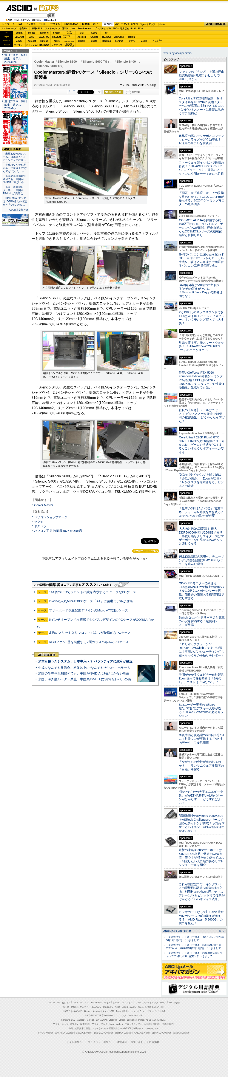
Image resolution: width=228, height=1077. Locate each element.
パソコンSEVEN (69, 32)
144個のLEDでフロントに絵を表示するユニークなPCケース (92, 592)
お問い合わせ (138, 1042)
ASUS (94, 33)
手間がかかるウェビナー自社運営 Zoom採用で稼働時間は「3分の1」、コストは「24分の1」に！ (203, 678)
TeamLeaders (85, 28)
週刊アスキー (68, 28)
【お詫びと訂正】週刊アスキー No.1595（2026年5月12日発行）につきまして (195, 939)
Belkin (131, 37)
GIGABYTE (56, 37)
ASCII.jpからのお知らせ (177, 931)
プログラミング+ (102, 28)
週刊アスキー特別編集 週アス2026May (15, 105)
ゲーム (161, 24)
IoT (20, 24)
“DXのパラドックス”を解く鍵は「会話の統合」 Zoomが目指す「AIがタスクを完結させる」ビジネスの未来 (201, 480)
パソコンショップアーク (50, 517)
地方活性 (124, 28)
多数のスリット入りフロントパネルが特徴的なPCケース (90, 632)
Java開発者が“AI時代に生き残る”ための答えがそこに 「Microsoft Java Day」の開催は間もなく (200, 290)
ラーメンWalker (45, 1033)
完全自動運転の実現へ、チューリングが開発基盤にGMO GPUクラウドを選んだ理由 (201, 560)
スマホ (134, 24)
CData (94, 41)
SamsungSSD (66, 36)
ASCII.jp (19, 8)
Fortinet (119, 41)
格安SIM (23, 28)
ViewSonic (119, 37)
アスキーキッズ (8, 28)
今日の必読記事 (76, 1028)
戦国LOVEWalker (181, 1033)
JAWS (19, 41)
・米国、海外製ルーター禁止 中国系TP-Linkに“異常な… (14, 190)
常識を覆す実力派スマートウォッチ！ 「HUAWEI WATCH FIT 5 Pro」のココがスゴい (201, 346)
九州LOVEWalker (142, 1033)
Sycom (56, 33)
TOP (49, 1002)
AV (117, 24)
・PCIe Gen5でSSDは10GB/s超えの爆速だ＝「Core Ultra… (15, 201)
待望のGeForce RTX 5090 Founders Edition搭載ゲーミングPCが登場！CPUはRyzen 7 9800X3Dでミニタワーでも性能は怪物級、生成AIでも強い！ (202, 380)
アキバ (125, 24)
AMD (31, 37)
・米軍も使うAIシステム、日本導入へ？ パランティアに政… (14, 157)
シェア (71, 91)
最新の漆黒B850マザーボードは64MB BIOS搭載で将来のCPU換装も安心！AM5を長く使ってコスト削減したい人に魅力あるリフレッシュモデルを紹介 (201, 857)
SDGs (116, 28)
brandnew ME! (69, 45)
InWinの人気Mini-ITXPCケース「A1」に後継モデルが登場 (91, 601)
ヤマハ (131, 41)
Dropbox (81, 41)
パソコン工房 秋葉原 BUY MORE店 (58, 530)
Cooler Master (43, 505)
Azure (57, 41)
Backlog (106, 41)
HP (106, 33)
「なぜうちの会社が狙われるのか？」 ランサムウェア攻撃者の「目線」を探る (201, 765)
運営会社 (122, 1042)
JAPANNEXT (44, 45)
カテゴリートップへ (145, 551)
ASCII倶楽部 (216, 24)
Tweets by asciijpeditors (176, 53)
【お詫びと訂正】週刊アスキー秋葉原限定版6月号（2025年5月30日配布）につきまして (194, 955)
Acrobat (32, 41)
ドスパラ (40, 526)
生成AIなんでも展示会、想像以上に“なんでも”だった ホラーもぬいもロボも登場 (97, 668)
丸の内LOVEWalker (161, 1033)
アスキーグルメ (52, 28)
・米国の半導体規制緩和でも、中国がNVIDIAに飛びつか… (15, 179)
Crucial (94, 37)
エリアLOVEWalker (64, 1033)
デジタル (55, 24)
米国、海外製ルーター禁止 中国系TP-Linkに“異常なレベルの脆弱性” (88, 679)
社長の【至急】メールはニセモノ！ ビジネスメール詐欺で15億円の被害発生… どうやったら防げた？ (202, 415)
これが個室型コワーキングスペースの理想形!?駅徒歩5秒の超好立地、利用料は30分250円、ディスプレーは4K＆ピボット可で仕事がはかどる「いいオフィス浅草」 (202, 891)
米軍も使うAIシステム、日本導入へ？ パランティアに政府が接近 (85, 661)
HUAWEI (106, 37)
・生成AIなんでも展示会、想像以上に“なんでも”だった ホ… (15, 168)
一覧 (98, 92)
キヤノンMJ (32, 45)
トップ (5, 24)
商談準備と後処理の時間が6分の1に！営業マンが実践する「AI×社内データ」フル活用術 (201, 738)
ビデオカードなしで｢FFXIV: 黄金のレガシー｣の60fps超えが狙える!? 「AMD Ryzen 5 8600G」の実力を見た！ (201, 917)
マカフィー (19, 45)
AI (14, 24)
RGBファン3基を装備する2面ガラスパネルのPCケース (89, 642)
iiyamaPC (44, 33)
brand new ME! (135, 1015)
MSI (82, 33)
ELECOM (19, 37)
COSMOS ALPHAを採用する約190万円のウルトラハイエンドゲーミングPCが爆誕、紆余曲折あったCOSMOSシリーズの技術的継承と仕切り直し (201, 227)
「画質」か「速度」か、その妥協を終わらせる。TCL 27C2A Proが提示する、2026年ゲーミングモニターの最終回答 (202, 198)
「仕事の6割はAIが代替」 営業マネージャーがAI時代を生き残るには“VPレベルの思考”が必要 (201, 512)
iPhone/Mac (71, 24)
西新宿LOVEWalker (103, 1033)
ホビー (97, 24)
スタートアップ (147, 24)
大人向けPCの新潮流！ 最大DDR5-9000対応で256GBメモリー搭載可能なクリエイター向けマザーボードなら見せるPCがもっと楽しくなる (201, 536)
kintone (44, 41)
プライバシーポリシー (101, 1042)
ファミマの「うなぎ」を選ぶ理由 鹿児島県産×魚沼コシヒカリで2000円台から (203, 75)
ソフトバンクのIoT (156, 41)
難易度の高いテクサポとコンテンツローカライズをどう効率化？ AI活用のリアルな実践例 (202, 139)
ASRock (81, 37)
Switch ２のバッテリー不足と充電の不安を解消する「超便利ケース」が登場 (202, 621)
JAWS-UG (77, 1011)
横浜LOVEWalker (83, 1033)
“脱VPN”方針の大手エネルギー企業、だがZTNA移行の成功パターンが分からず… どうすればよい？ (201, 797)
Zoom (144, 41)
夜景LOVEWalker (123, 1033)
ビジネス (30, 24)
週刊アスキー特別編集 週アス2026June (15, 58)
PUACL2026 (137, 28)
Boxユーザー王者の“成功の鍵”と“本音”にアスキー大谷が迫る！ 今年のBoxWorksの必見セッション (201, 710)
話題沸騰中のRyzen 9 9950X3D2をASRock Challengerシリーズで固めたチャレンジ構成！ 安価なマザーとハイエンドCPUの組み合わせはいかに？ (202, 823)
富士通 (19, 33)
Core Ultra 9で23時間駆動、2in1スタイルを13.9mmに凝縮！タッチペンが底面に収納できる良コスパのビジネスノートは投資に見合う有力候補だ (201, 106)
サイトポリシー (75, 1042)
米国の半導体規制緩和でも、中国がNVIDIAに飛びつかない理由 (83, 673)
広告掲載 (154, 1042)
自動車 (86, 24)
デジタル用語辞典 (109, 1028)
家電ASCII (37, 28)
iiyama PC (108, 1007)
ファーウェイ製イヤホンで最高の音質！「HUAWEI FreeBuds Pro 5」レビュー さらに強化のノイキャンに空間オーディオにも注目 (201, 168)
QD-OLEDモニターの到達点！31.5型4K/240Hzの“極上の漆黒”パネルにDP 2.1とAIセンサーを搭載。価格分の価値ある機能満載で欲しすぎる (201, 591)
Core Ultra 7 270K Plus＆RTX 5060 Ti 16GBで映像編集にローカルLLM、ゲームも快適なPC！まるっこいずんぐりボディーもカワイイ (201, 445)
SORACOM (101, 1020)
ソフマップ (56, 45)
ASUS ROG (44, 37)
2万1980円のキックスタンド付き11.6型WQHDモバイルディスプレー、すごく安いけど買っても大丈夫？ (201, 317)
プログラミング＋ (133, 1024)
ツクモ (38, 521)
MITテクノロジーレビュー (146, 1028)
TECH (42, 24)
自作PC (47, 8)
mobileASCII (126, 1028)
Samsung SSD (68, 1020)
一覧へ (220, 931)
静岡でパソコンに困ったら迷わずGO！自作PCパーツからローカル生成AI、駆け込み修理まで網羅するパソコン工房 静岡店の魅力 (201, 260)
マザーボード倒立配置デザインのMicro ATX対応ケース (88, 610)
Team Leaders (116, 1024)
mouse (31, 33)
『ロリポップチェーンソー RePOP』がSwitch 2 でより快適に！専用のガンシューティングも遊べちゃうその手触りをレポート (201, 649)
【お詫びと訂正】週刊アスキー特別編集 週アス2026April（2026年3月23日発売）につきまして (193, 947)
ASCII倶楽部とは (19, 209)
